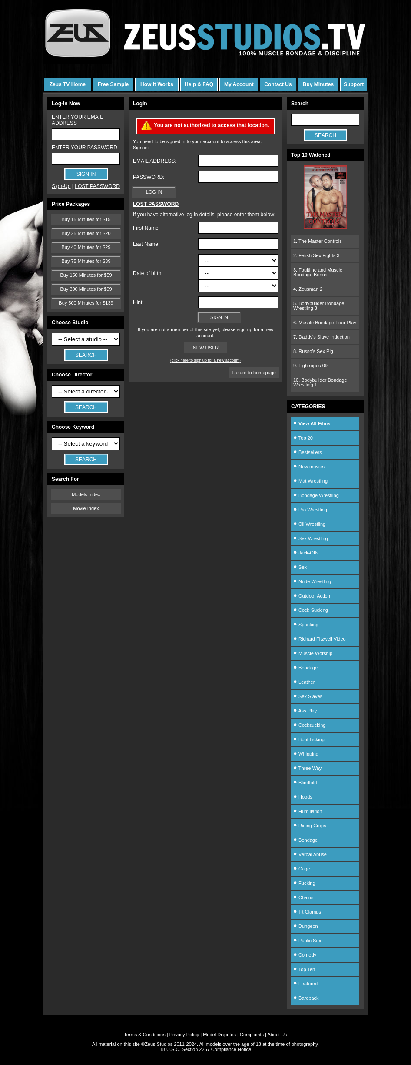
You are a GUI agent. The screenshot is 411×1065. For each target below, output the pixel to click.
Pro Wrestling (310, 509)
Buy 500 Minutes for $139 (86, 303)
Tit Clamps (307, 911)
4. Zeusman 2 (307, 289)
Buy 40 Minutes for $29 (85, 247)
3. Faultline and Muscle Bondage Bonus (317, 272)
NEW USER (206, 347)
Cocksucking (309, 725)
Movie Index (86, 508)
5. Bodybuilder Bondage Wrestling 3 (318, 306)
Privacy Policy (184, 1034)
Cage (301, 868)
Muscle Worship (312, 653)
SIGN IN (219, 317)
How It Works (156, 84)
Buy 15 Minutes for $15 (85, 219)
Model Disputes (219, 1034)
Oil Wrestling (309, 524)
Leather (304, 682)
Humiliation (307, 811)
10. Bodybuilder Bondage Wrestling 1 (320, 382)
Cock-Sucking (310, 610)
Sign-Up (61, 186)
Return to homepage (254, 372)
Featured (305, 983)
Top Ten (304, 969)
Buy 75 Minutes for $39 (85, 261)
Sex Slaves (307, 696)
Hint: (138, 302)
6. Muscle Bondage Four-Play (324, 322)
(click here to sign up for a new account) (205, 360)
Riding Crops (309, 825)
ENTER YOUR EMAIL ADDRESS (77, 120)
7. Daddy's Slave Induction (321, 336)
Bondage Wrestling (316, 495)
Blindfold (305, 782)
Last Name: (146, 244)
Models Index (86, 494)
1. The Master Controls (317, 241)
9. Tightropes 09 (310, 365)
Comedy (304, 954)
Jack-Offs (305, 552)
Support (354, 84)
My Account (239, 84)
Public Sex (307, 940)
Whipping (305, 753)
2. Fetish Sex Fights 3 (316, 255)
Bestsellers (307, 452)
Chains (303, 897)
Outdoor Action (311, 595)
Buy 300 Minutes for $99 (86, 289)
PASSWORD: (148, 177)
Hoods (302, 797)
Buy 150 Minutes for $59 (86, 275)
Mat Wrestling (310, 481)
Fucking (304, 883)
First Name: (146, 228)
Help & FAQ (199, 84)
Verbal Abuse (310, 854)
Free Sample (113, 84)
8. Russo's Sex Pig (313, 351)
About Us (277, 1034)
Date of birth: (148, 273)
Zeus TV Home (68, 84)
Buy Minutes (318, 84)
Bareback (306, 998)
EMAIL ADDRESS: (154, 161)
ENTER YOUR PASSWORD (84, 147)
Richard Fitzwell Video (319, 639)
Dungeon (305, 926)
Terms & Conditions (144, 1034)
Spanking (305, 624)
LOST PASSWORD (97, 186)
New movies (309, 466)
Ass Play (305, 710)
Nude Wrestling (312, 581)
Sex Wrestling (310, 538)
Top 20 (303, 437)
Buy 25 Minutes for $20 (85, 233)
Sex (300, 567)
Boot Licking (309, 739)
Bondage (305, 667)
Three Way (307, 768)
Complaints (252, 1034)
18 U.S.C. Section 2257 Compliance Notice (205, 1049)
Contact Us (278, 84)
